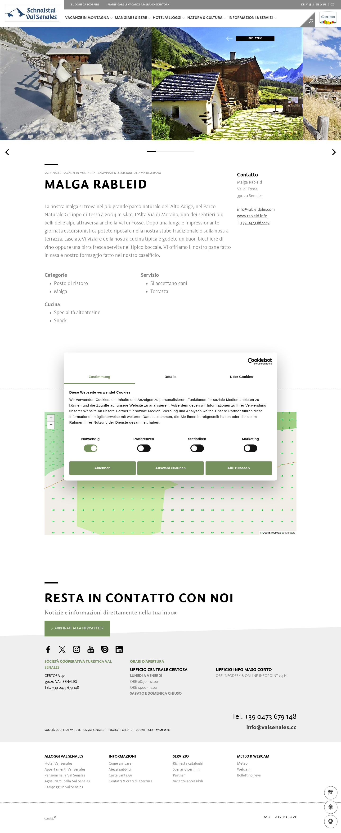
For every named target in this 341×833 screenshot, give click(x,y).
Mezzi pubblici (120, 770)
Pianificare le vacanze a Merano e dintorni (139, 4)
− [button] (51, 425)
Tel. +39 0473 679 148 (264, 717)
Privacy (113, 730)
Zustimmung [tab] (99, 377)
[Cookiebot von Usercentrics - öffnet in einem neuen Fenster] (251, 361)
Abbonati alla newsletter (77, 629)
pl (324, 4)
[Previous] (7, 152)
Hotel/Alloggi (169, 18)
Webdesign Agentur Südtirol (50, 817)
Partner (179, 775)
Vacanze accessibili (188, 781)
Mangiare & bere (132, 18)
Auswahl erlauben (170, 468)
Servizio (181, 756)
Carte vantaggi (120, 775)
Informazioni (122, 756)
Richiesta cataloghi (188, 764)
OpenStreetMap (272, 532)
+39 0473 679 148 (65, 688)
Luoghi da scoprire (85, 4)
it (310, 4)
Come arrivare (120, 764)
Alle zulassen (238, 468)
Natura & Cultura (206, 18)
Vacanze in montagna (88, 18)
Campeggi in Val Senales (64, 787)
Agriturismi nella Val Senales (67, 781)
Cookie (140, 730)
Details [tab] (170, 377)
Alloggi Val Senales (64, 756)
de (303, 4)
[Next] (333, 152)
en (317, 4)
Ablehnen (102, 468)
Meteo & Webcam (253, 756)
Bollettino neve (249, 775)
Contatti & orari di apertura (130, 781)
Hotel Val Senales (58, 764)
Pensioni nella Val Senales (65, 775)
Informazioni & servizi (252, 18)
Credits (127, 730)
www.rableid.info (252, 216)
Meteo (242, 764)
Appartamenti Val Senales (65, 770)
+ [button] (51, 418)
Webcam (244, 770)
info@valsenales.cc (271, 727)
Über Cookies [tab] (241, 377)
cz (332, 4)
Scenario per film (186, 770)
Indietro (249, 38)
